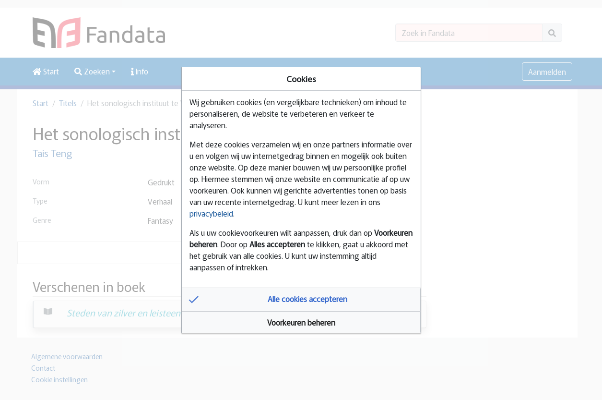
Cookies (301, 79)
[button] (301, 299)
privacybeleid (211, 213)
